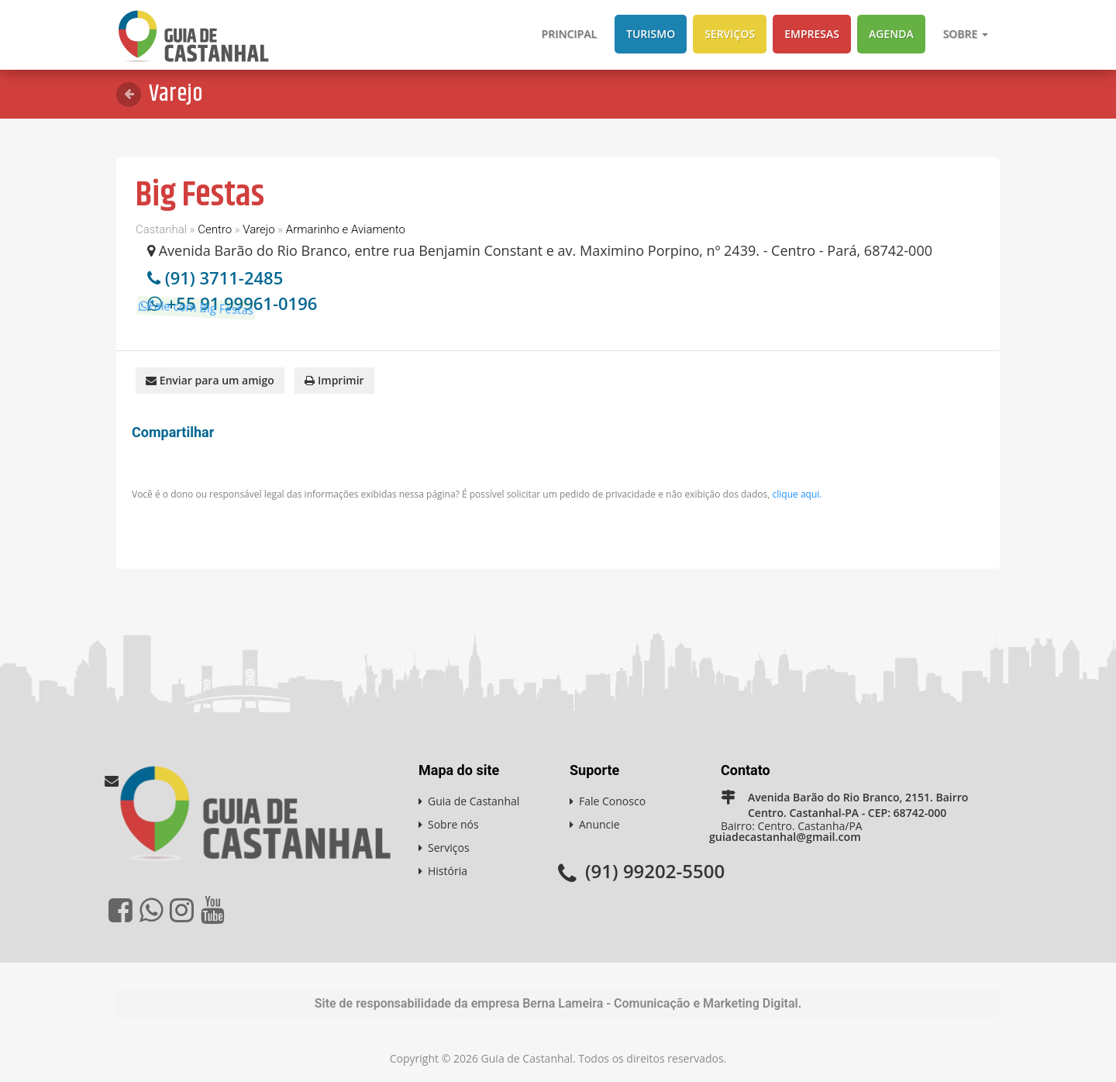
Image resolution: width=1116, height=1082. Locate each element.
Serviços (729, 33)
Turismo (650, 33)
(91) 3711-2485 (224, 277)
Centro (215, 229)
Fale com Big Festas (211, 324)
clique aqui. (797, 493)
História (447, 870)
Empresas (811, 33)
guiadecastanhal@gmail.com (784, 836)
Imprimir (334, 379)
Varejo (258, 229)
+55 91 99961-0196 (242, 303)
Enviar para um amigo (210, 379)
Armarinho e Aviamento (345, 229)
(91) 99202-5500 (655, 870)
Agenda (891, 33)
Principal (569, 33)
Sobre (965, 33)
